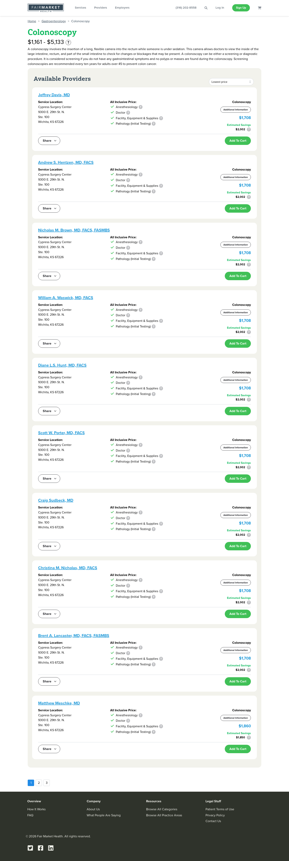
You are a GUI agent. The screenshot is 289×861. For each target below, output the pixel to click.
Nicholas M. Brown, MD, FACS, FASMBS (74, 230)
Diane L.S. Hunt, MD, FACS (62, 365)
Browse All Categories (161, 809)
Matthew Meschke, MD (59, 703)
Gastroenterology (54, 21)
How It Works (36, 809)
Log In (220, 7)
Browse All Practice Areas (164, 815)
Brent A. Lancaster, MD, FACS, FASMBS (73, 636)
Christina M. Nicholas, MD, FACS (67, 568)
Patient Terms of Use (220, 809)
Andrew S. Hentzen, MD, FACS (66, 162)
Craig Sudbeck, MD (55, 500)
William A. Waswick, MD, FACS (65, 298)
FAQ (30, 815)
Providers (100, 7)
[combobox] (231, 81)
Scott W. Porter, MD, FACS (61, 433)
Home (32, 21)
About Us (93, 809)
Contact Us (213, 821)
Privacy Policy (215, 815)
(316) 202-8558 (186, 7)
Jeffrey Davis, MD (54, 95)
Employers (122, 7)
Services (80, 7)
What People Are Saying (104, 815)
